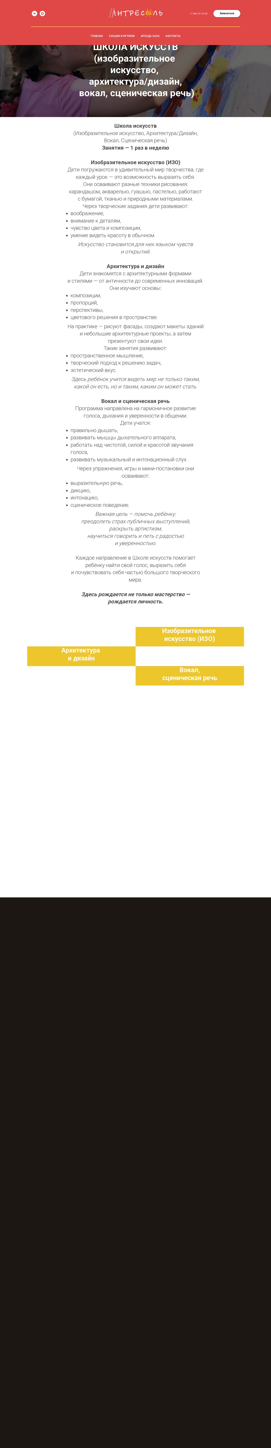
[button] (226, 13)
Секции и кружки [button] (122, 36)
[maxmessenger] (42, 13)
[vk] (34, 13)
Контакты (173, 36)
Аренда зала (150, 36)
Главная (97, 36)
